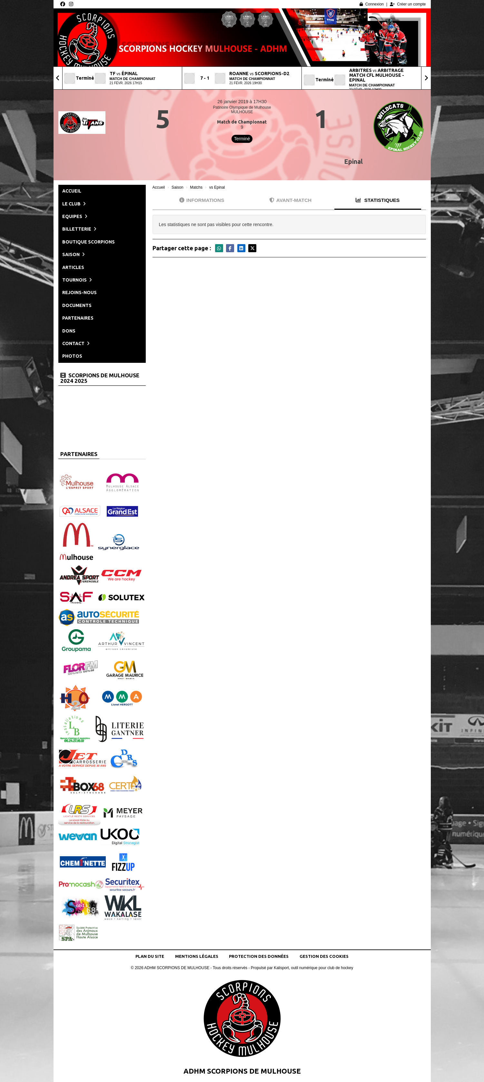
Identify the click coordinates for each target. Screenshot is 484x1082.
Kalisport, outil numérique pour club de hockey (313, 968)
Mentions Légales (196, 956)
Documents (77, 305)
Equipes (74, 216)
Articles (73, 267)
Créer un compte (408, 4)
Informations (201, 200)
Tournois (77, 280)
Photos (72, 356)
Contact (76, 343)
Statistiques (378, 200)
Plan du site (149, 956)
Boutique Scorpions (88, 241)
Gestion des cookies (324, 956)
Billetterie (79, 229)
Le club (74, 203)
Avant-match (290, 200)
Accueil (71, 191)
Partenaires (78, 318)
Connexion (372, 4)
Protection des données (259, 956)
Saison (73, 254)
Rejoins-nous (79, 292)
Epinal (353, 161)
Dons (68, 330)
